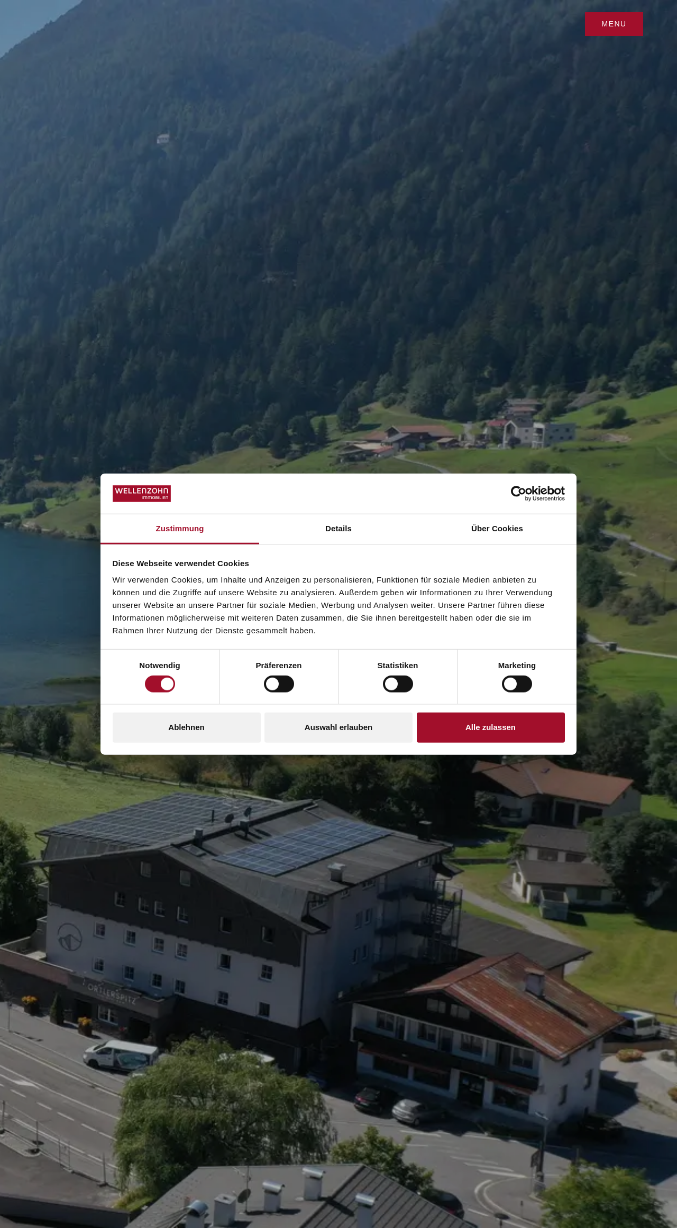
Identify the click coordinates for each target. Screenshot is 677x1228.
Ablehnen (186, 727)
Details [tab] (338, 528)
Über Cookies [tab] (497, 528)
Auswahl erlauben (338, 727)
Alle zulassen (490, 727)
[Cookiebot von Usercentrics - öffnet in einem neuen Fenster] (518, 494)
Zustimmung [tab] (180, 528)
